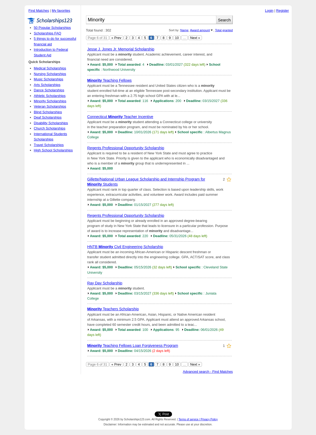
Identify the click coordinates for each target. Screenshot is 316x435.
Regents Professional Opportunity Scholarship (125, 148)
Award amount (200, 30)
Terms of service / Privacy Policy (198, 419)
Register (282, 11)
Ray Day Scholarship (104, 283)
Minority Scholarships (50, 101)
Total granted (224, 30)
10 (177, 38)
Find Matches (39, 11)
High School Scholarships (53, 150)
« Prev (116, 38)
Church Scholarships (49, 128)
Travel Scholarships (49, 145)
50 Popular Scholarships (52, 28)
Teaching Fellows (109, 80)
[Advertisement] (263, 96)
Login (269, 11)
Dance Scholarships (49, 90)
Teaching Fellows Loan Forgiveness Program (132, 345)
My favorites (61, 11)
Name (184, 30)
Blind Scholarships (48, 112)
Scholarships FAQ (47, 33)
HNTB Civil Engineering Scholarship (125, 247)
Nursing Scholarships (50, 74)
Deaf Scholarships (48, 117)
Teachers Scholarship (113, 309)
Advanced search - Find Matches (208, 372)
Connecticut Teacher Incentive (120, 117)
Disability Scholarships (51, 123)
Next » (195, 38)
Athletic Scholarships (50, 96)
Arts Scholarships (47, 85)
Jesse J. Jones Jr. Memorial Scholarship (120, 49)
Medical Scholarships (50, 68)
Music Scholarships (48, 79)
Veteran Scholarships (50, 106)
